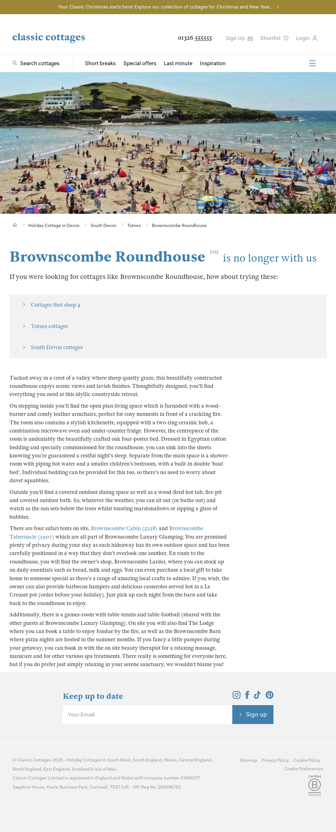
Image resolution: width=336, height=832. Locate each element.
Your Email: (81, 714)
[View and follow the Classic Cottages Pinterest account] (269, 697)
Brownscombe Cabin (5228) (124, 528)
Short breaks (100, 63)
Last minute (178, 63)
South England (147, 760)
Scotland (81, 769)
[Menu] (312, 63)
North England (27, 769)
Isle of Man (105, 769)
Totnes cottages (49, 326)
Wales (170, 760)
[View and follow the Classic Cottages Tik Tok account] (257, 697)
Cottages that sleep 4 (55, 305)
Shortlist (274, 38)
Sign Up (239, 38)
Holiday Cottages (84, 760)
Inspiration (213, 63)
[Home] (15, 225)
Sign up (256, 714)
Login (306, 38)
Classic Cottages (34, 760)
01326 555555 (195, 37)
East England (56, 769)
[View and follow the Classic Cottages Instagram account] (236, 697)
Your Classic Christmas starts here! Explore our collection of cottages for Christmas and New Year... (165, 7)
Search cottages (39, 63)
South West (118, 760)
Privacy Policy (275, 760)
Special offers (139, 63)
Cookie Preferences (303, 769)
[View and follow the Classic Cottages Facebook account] (247, 697)
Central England (195, 760)
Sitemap (248, 760)
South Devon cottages (57, 347)
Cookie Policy (306, 760)
